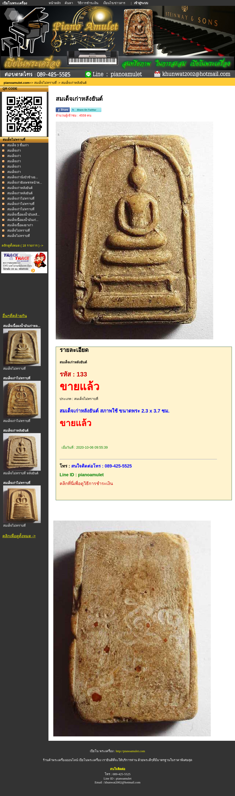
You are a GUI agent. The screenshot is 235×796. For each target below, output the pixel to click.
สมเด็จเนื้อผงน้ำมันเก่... (23, 220)
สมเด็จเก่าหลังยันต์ (19, 188)
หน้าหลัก (55, 3)
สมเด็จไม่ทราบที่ (45, 83)
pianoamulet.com (17, 83)
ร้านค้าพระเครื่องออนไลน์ (61, 760)
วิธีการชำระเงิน (88, 3)
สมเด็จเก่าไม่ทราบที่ (20, 198)
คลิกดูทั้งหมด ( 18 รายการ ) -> (22, 245)
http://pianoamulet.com (130, 751)
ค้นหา (69, 3)
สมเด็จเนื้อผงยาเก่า (20, 225)
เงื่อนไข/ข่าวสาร (114, 3)
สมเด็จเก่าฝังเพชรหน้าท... (24, 182)
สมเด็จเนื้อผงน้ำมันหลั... (23, 214)
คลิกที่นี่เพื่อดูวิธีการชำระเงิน (86, 483)
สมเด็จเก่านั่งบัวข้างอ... (22, 177)
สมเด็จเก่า (14, 150)
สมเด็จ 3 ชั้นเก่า (18, 145)
